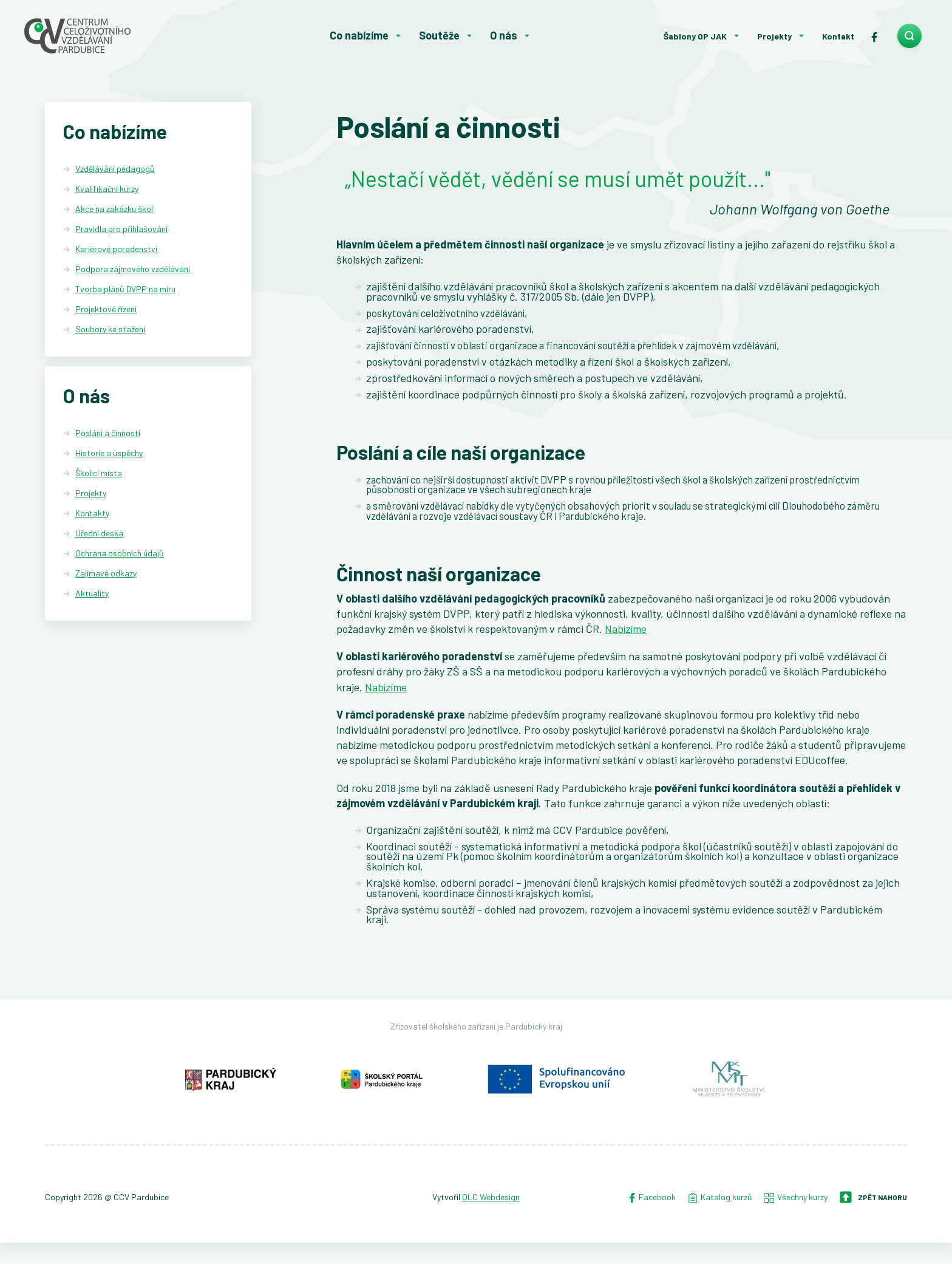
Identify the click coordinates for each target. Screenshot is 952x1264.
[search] (909, 36)
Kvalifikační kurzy (106, 188)
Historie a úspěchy (109, 455)
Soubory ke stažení (110, 329)
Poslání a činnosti (107, 435)
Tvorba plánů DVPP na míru (125, 289)
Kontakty (92, 515)
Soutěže (439, 35)
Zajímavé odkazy (106, 575)
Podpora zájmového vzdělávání (132, 269)
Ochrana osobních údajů (119, 555)
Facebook (651, 1219)
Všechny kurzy (796, 1219)
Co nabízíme (359, 35)
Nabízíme (626, 642)
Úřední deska (99, 535)
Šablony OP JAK (695, 36)
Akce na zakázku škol (114, 208)
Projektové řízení (106, 309)
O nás (503, 35)
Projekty (774, 36)
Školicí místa (98, 475)
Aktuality (92, 595)
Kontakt (838, 36)
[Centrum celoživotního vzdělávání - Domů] (114, 35)
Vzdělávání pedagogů (115, 168)
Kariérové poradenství (116, 249)
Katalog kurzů (720, 1219)
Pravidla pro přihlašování (121, 229)
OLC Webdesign (491, 1219)
